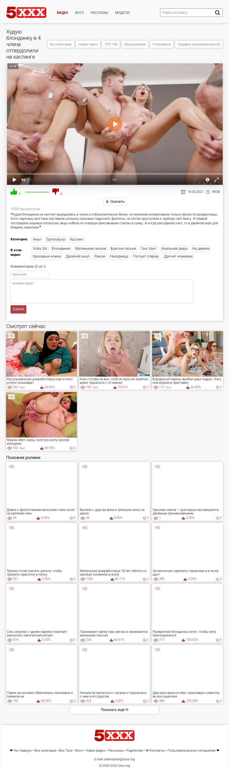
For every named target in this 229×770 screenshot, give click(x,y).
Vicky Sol (40, 248)
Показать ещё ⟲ (114, 710)
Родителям (134, 751)
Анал (37, 239)
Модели (122, 13)
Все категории (61, 44)
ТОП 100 (110, 44)
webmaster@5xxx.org (119, 759)
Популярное (162, 44)
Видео (62, 13)
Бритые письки (123, 248)
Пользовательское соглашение (192, 751)
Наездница (119, 256)
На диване (201, 248)
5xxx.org (124, 765)
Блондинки (61, 248)
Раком (99, 256)
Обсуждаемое (135, 44)
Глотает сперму (146, 256)
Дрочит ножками (178, 256)
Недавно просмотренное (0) (199, 44)
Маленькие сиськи (90, 248)
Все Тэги (65, 751)
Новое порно (88, 44)
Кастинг (76, 239)
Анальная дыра (174, 248)
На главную (23, 751)
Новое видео (95, 751)
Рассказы (99, 13)
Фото (79, 13)
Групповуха (55, 239)
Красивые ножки (47, 256)
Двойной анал (77, 256)
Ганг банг (149, 248)
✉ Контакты (155, 751)
